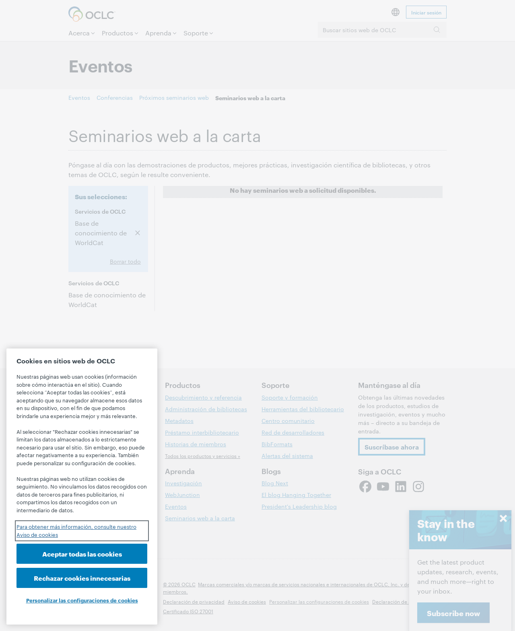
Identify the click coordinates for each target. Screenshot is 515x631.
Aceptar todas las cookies (82, 553)
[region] (81, 486)
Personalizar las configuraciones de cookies (82, 600)
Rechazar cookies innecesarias (82, 577)
